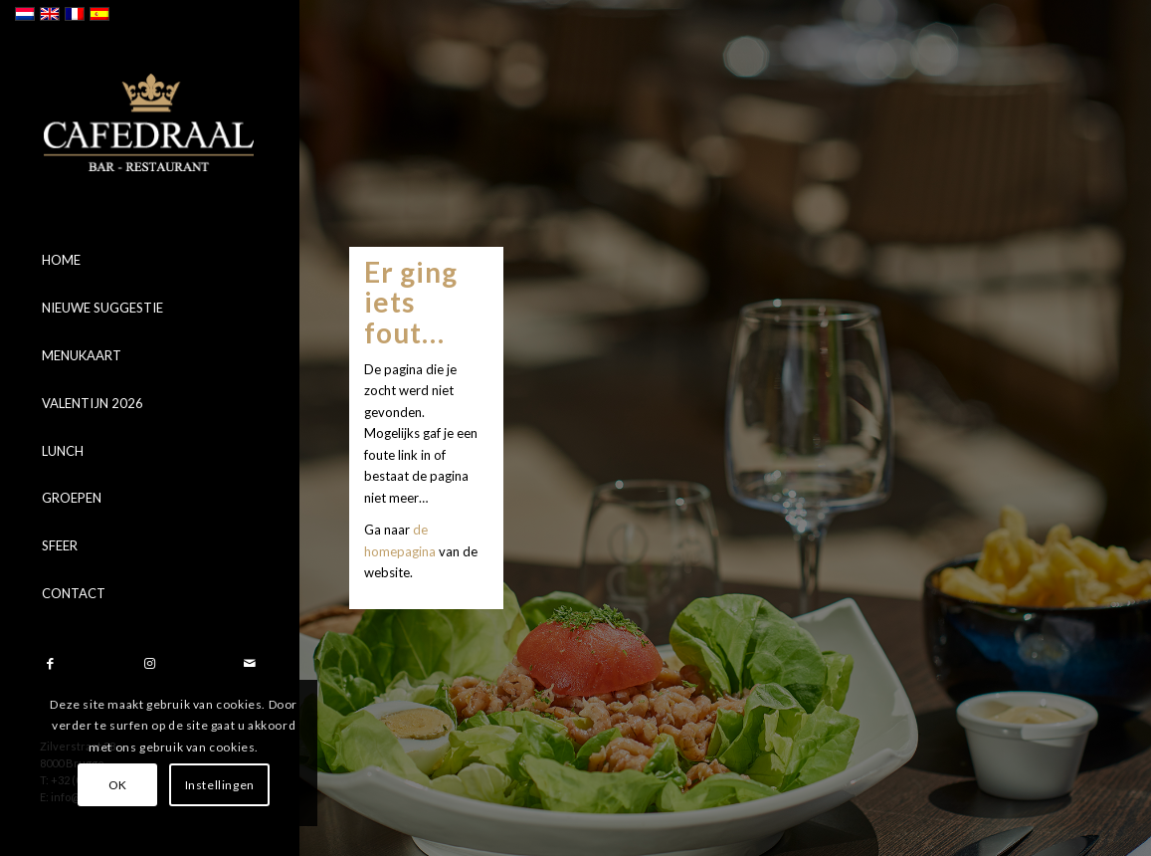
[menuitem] (149, 261)
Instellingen (220, 784)
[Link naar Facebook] (49, 663)
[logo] (149, 123)
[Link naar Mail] (248, 663)
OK (117, 784)
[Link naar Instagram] (149, 663)
